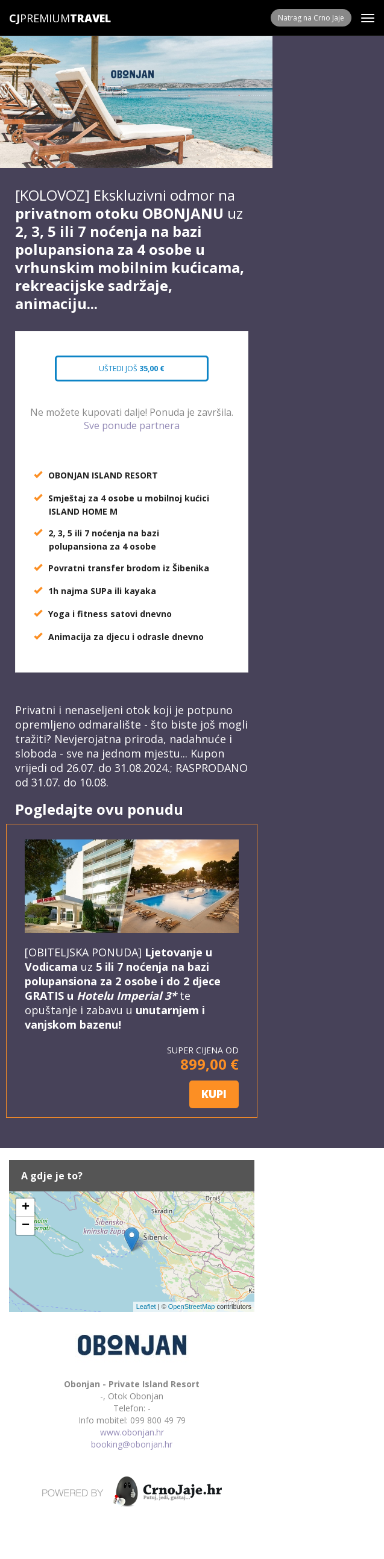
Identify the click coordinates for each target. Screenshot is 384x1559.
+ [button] (26, 1208)
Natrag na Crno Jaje (311, 18)
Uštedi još (132, 368)
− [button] (26, 1226)
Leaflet (146, 1306)
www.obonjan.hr (132, 1432)
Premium (39, 18)
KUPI (214, 1094)
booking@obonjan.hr (131, 1444)
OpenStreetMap (191, 1306)
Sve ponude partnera (132, 425)
